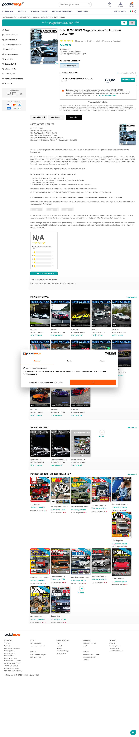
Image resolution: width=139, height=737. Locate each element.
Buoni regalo (8, 74)
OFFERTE (22, 11)
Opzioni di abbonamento (108, 95)
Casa (5, 30)
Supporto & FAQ (35, 730)
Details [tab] (69, 361)
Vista (32, 338)
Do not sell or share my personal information (46, 382)
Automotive (35, 17)
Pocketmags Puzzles (11, 45)
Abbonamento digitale (9, 17)
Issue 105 (100, 417)
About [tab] (102, 361)
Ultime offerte (9, 69)
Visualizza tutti (132, 297)
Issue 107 (56, 417)
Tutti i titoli (7, 730)
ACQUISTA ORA (128, 80)
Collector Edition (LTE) (61, 513)
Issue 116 (33, 332)
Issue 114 (78, 332)
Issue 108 (33, 417)
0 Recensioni (79, 41)
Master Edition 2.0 (82, 513)
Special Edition (35, 513)
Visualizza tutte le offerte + (98, 102)
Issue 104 (33, 460)
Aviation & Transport (24, 17)
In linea (58, 735)
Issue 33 (62, 17)
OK (93, 382)
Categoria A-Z (9, 64)
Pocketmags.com (114, 732)
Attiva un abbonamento (12, 79)
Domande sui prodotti (90, 730)
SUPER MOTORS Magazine (49, 17)
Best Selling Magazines (12, 735)
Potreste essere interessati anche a (50, 527)
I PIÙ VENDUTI (7, 11)
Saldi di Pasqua (9, 40)
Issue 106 (78, 417)
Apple (58, 730)
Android (59, 732)
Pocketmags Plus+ (11, 54)
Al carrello (38, 338)
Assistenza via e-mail (37, 732)
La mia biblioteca (10, 35)
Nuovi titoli (7, 732)
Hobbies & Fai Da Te (39, 11)
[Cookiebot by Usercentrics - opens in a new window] (106, 353)
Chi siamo (112, 730)
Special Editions (39, 478)
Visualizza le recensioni (44, 273)
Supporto (7, 83)
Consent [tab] (37, 361)
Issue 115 (56, 332)
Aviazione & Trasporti (62, 11)
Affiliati (85, 732)
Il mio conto (8, 49)
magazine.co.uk (114, 735)
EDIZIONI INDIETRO (39, 297)
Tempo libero (83, 11)
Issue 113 (100, 332)
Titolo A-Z (7, 59)
